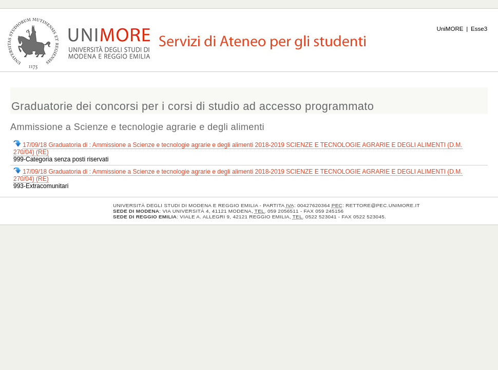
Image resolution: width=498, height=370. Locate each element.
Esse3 (479, 29)
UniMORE (450, 29)
